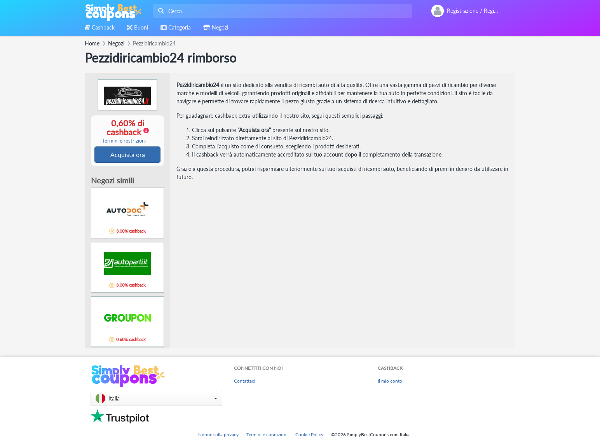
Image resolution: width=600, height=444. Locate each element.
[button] (156, 398)
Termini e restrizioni (124, 141)
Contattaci (244, 381)
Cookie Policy (309, 434)
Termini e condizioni (267, 434)
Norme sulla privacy (218, 434)
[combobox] (281, 11)
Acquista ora (127, 154)
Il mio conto (390, 381)
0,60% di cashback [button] (124, 131)
